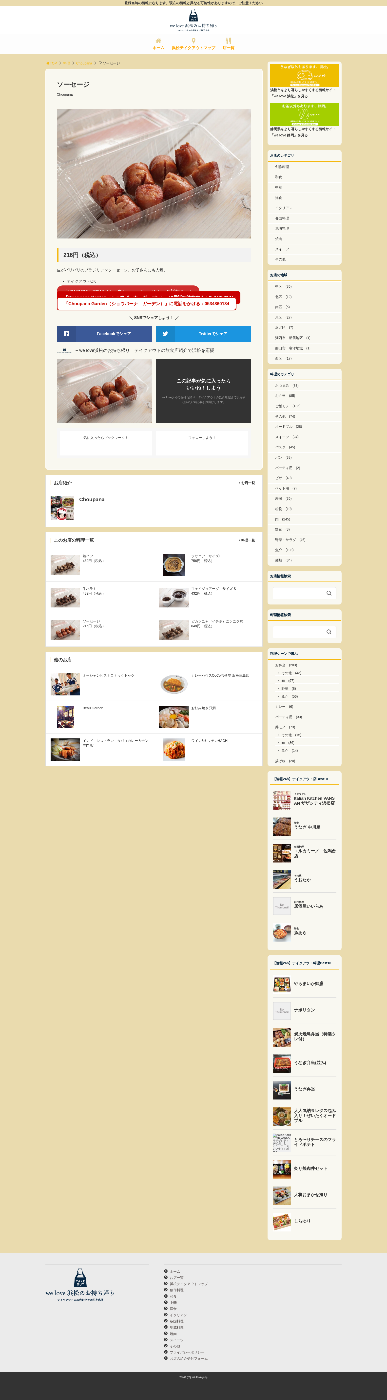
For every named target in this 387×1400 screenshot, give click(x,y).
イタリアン (283, 208)
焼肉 (278, 239)
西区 (278, 358)
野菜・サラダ (285, 540)
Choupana (84, 63)
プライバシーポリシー (187, 1352)
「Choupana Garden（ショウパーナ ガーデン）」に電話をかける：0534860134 (146, 303)
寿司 (278, 498)
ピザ (278, 478)
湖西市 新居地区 (289, 338)
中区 (278, 286)
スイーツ (282, 249)
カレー (280, 707)
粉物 (278, 509)
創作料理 (282, 167)
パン (278, 457)
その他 (280, 259)
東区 (278, 317)
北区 (278, 297)
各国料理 (282, 218)
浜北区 (280, 327)
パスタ (280, 447)
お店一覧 (248, 483)
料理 (66, 63)
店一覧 (228, 48)
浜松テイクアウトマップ (193, 48)
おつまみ (282, 386)
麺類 (278, 560)
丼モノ (280, 727)
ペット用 (282, 488)
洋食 (278, 198)
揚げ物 (280, 761)
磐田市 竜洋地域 (289, 348)
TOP (51, 63)
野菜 (278, 529)
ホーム (158, 48)
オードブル (283, 427)
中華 (278, 187)
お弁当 (280, 396)
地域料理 (282, 228)
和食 (278, 177)
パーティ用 (283, 468)
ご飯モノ (282, 406)
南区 (278, 307)
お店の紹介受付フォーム (189, 1358)
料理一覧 (248, 540)
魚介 (278, 550)
